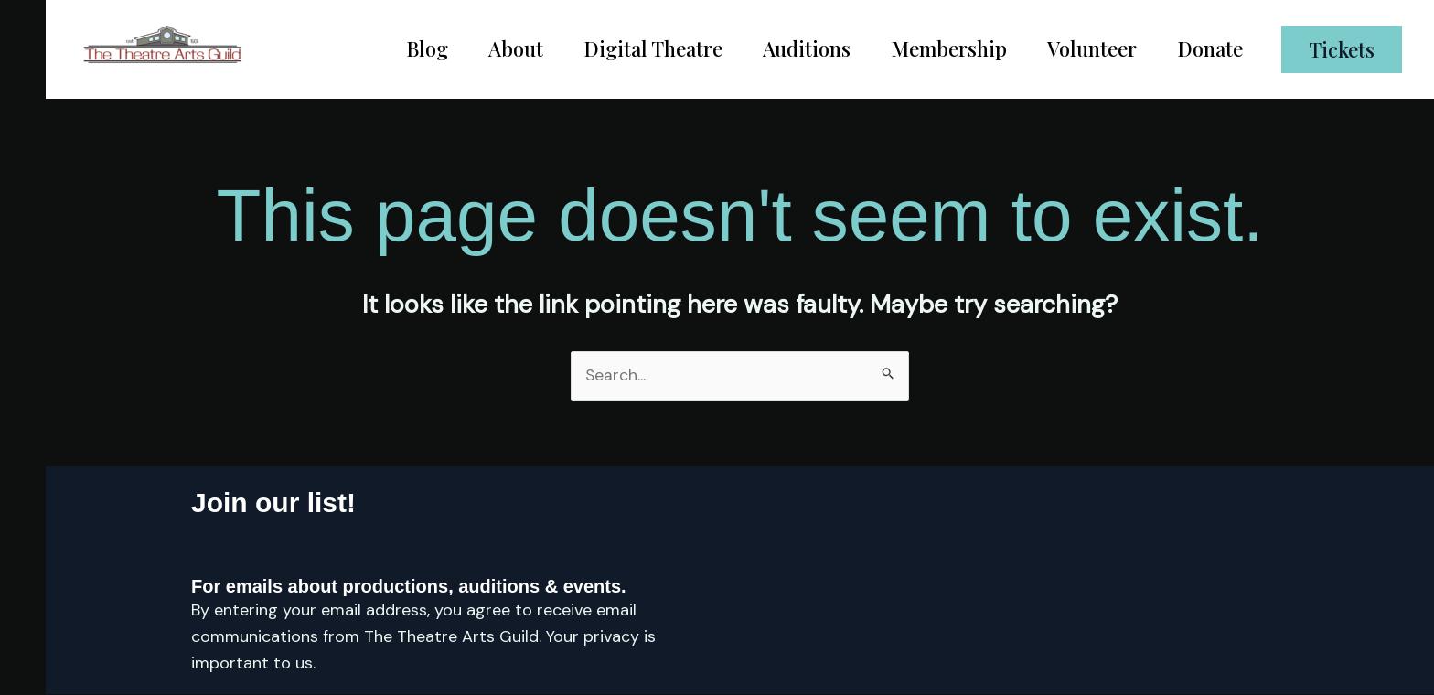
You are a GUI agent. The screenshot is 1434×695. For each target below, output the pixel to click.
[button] (1341, 49)
